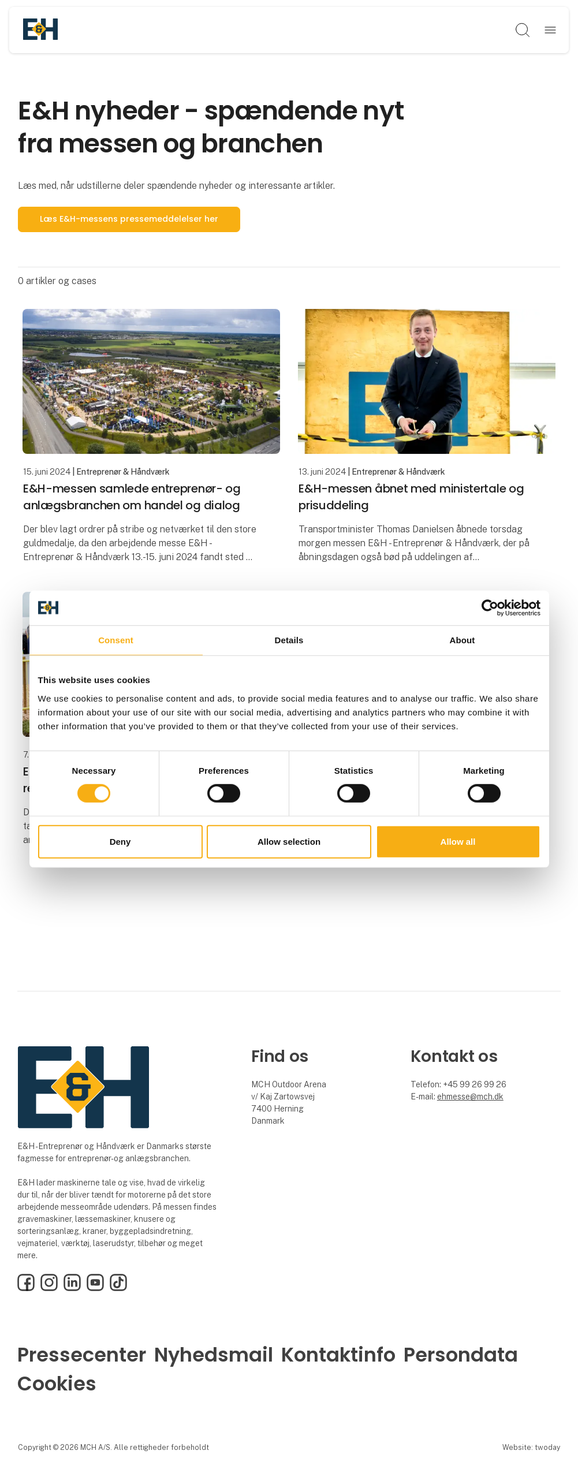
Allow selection (289, 842)
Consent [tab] (115, 639)
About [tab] (462, 639)
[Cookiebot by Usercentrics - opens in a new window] (489, 607)
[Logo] (40, 30)
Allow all (458, 842)
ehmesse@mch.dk (470, 1096)
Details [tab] (289, 639)
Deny (120, 842)
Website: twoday (531, 1447)
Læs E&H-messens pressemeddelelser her (129, 219)
